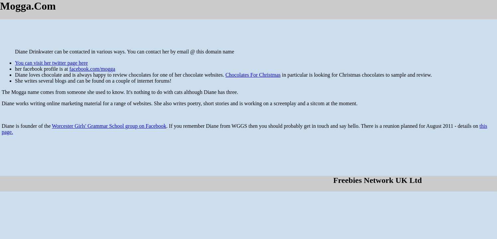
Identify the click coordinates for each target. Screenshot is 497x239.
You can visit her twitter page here (51, 63)
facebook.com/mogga (92, 69)
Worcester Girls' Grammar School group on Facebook (109, 126)
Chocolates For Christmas (253, 75)
